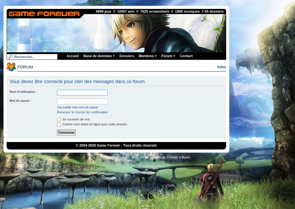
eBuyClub (158, 157)
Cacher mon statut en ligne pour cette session (92, 124)
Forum (168, 56)
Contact (186, 56)
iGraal (144, 157)
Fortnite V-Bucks (178, 157)
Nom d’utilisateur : (23, 91)
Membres (148, 56)
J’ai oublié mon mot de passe (77, 107)
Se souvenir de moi (73, 119)
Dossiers (127, 56)
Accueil (73, 56)
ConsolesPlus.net (117, 157)
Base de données (99, 56)
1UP (135, 157)
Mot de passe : (20, 100)
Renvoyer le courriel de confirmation (82, 112)
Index (221, 67)
